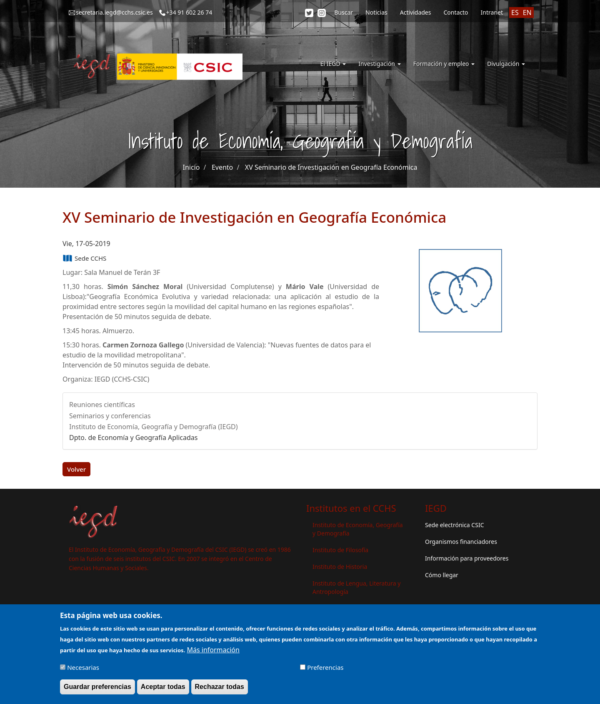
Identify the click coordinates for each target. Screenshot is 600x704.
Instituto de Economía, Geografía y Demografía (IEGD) (153, 426)
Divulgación (506, 64)
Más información (213, 651)
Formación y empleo (444, 64)
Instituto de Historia (339, 567)
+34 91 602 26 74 (189, 12)
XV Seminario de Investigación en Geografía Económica (331, 167)
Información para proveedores (466, 558)
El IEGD (333, 64)
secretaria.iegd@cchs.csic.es (114, 12)
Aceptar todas (163, 688)
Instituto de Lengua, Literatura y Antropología (356, 587)
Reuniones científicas (102, 404)
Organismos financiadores (461, 542)
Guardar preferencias (97, 688)
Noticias (376, 12)
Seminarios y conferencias (110, 415)
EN (527, 12)
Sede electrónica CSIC (454, 525)
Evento (222, 167)
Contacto (455, 12)
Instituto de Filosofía (340, 550)
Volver (76, 469)
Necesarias (83, 669)
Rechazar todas (219, 688)
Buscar (343, 12)
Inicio (191, 167)
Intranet (492, 12)
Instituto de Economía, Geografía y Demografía (357, 529)
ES (515, 12)
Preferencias (325, 669)
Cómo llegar (441, 575)
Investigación (379, 64)
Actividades (415, 12)
